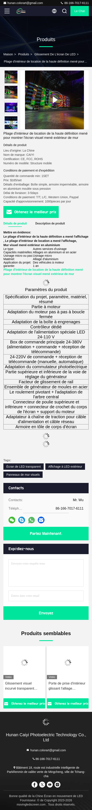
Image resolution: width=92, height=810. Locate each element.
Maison (8, 54)
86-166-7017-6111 (74, 3)
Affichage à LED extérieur (65, 466)
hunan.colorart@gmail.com (23, 3)
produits (23, 54)
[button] (12, 127)
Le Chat (79, 11)
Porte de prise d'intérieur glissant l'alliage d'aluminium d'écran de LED (67, 686)
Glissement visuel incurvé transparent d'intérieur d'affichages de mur (22, 686)
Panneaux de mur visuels (23, 474)
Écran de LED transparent (23, 466)
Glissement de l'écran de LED (54, 54)
